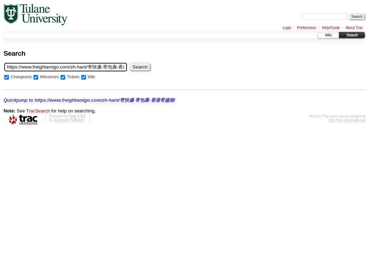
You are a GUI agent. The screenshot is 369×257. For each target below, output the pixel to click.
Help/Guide (331, 28)
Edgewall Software (69, 120)
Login (287, 28)
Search (352, 35)
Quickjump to (89, 100)
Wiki (328, 35)
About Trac (354, 28)
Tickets (73, 77)
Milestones (49, 77)
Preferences (306, 28)
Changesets (21, 77)
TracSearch (38, 111)
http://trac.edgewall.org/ (346, 120)
